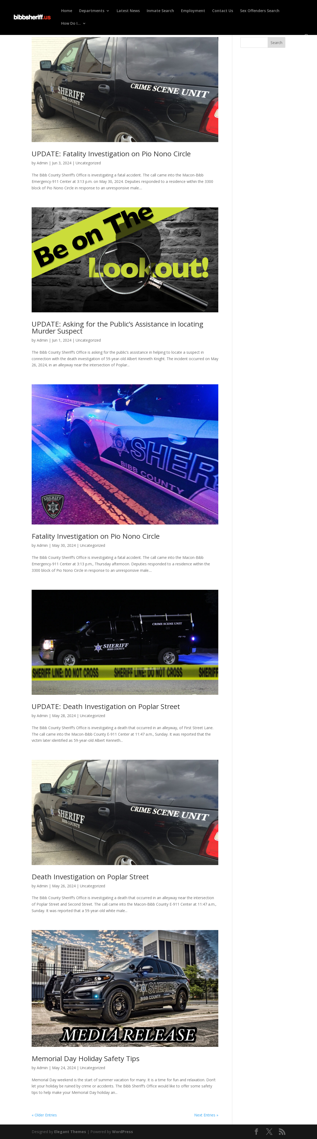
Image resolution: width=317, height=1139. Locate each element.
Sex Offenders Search (259, 11)
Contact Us (222, 11)
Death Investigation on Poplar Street (90, 876)
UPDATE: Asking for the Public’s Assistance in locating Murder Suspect (117, 327)
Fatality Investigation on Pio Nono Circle (96, 536)
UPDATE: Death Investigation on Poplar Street (106, 706)
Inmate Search (160, 11)
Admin (42, 162)
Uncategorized (88, 162)
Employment (193, 11)
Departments (91, 11)
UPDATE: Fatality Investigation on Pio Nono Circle (111, 153)
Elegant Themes (70, 1131)
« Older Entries (44, 1115)
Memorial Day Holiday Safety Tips (85, 1058)
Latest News (128, 11)
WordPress (122, 1131)
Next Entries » (206, 1115)
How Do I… (71, 23)
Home (66, 11)
